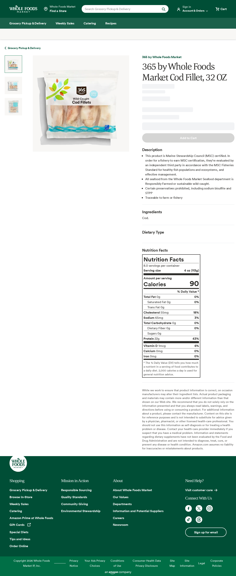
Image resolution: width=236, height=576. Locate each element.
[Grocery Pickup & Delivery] (27, 23)
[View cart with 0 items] (221, 8)
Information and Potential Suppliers (138, 511)
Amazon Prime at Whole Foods (31, 518)
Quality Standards (74, 497)
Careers (118, 518)
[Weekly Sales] (65, 23)
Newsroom (120, 525)
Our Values (120, 497)
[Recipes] (110, 23)
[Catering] (90, 23)
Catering (16, 511)
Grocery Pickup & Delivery (28, 490)
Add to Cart (188, 138)
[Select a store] (59, 9)
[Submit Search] (163, 9)
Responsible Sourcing (76, 490)
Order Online (19, 546)
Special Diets (19, 532)
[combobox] (121, 9)
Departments (122, 504)
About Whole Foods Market (132, 490)
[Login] (192, 9)
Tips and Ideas (20, 539)
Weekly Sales (19, 504)
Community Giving (74, 504)
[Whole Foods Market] (23, 9)
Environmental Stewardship (80, 511)
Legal (201, 563)
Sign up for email (206, 532)
